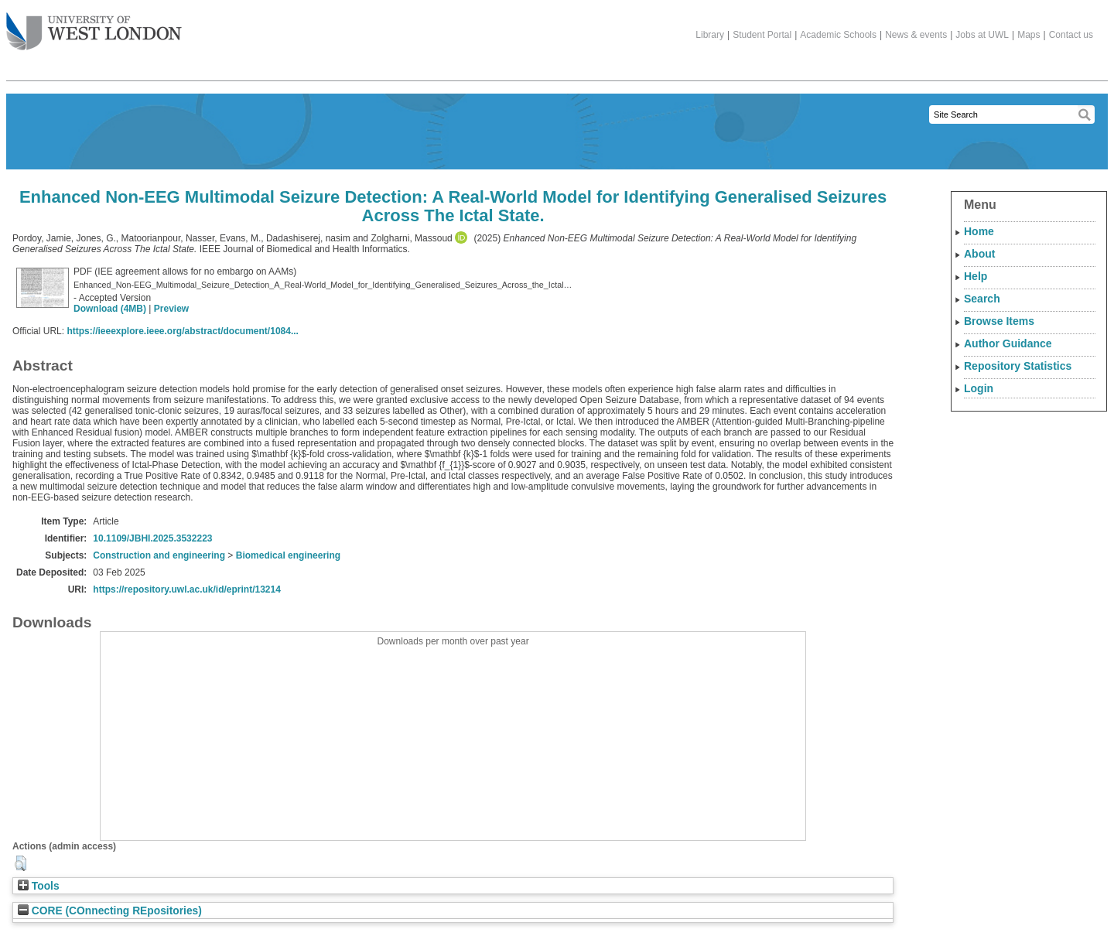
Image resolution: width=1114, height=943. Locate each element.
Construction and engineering (159, 555)
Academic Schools (838, 34)
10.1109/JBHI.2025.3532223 (152, 538)
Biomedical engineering (288, 555)
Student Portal (762, 34)
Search (982, 298)
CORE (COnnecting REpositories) (110, 911)
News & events (916, 34)
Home (979, 231)
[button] (20, 863)
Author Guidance (1008, 343)
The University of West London (94, 25)
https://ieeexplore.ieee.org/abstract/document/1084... (182, 331)
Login (978, 388)
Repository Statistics (1017, 366)
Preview (171, 308)
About (979, 254)
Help (975, 276)
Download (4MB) (109, 308)
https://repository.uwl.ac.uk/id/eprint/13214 (187, 589)
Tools (39, 886)
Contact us (1071, 34)
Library (709, 34)
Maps (1028, 34)
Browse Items (999, 321)
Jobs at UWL (982, 34)
